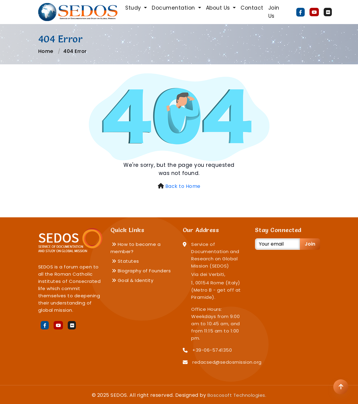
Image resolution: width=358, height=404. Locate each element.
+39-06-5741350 (212, 350)
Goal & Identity (133, 280)
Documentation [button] (174, 7)
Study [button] (134, 7)
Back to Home (183, 186)
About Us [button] (219, 7)
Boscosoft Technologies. (236, 395)
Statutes (125, 261)
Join (310, 243)
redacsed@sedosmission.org (227, 362)
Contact (252, 7)
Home (45, 51)
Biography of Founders (141, 271)
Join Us (273, 12)
